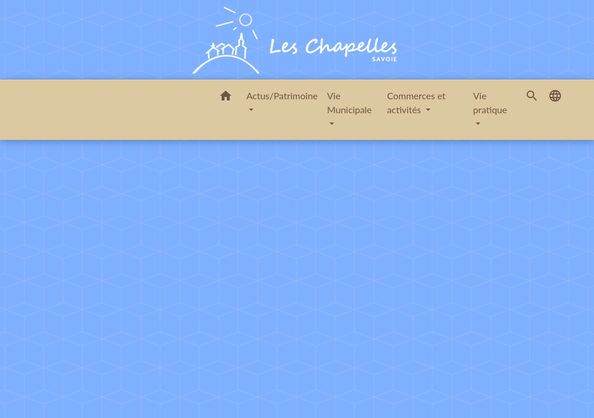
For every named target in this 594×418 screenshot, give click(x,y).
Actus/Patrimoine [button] (282, 95)
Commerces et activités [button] (416, 102)
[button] (225, 97)
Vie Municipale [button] (349, 102)
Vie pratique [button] (490, 102)
